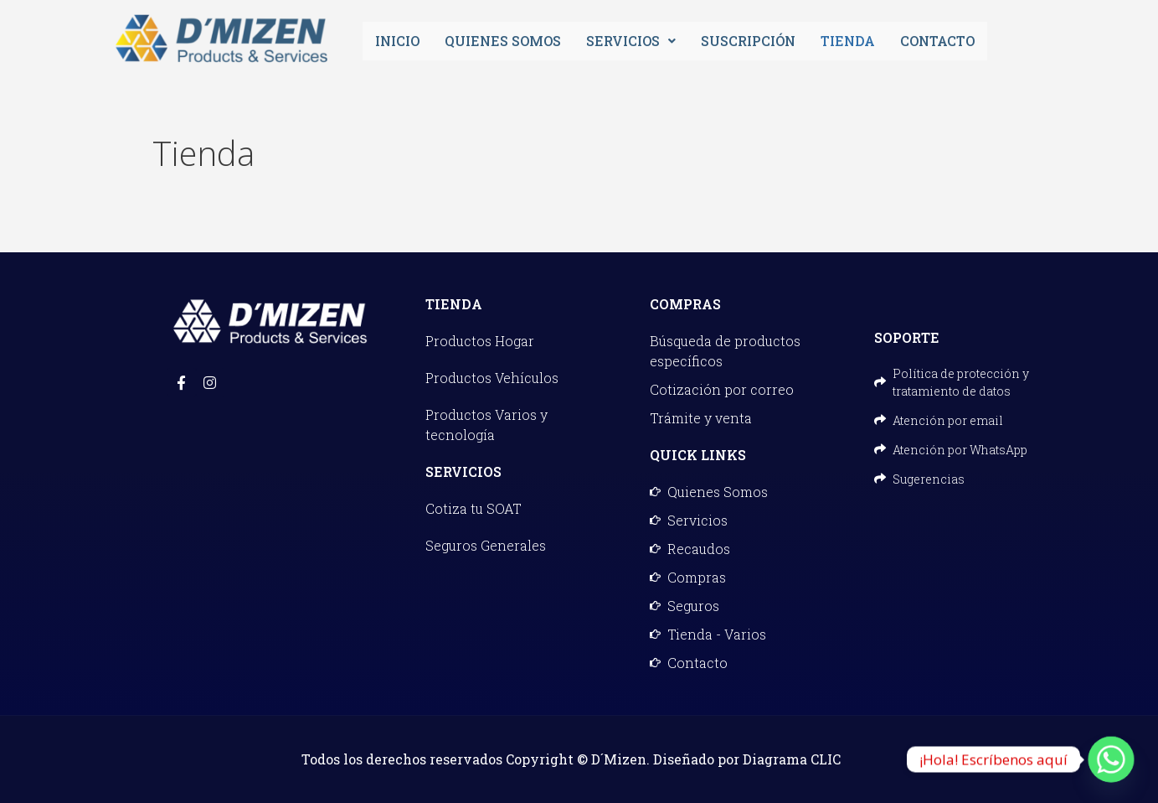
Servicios (631, 40)
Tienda (848, 40)
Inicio (397, 40)
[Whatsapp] (1111, 759)
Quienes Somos (503, 40)
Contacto (937, 40)
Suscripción (748, 40)
